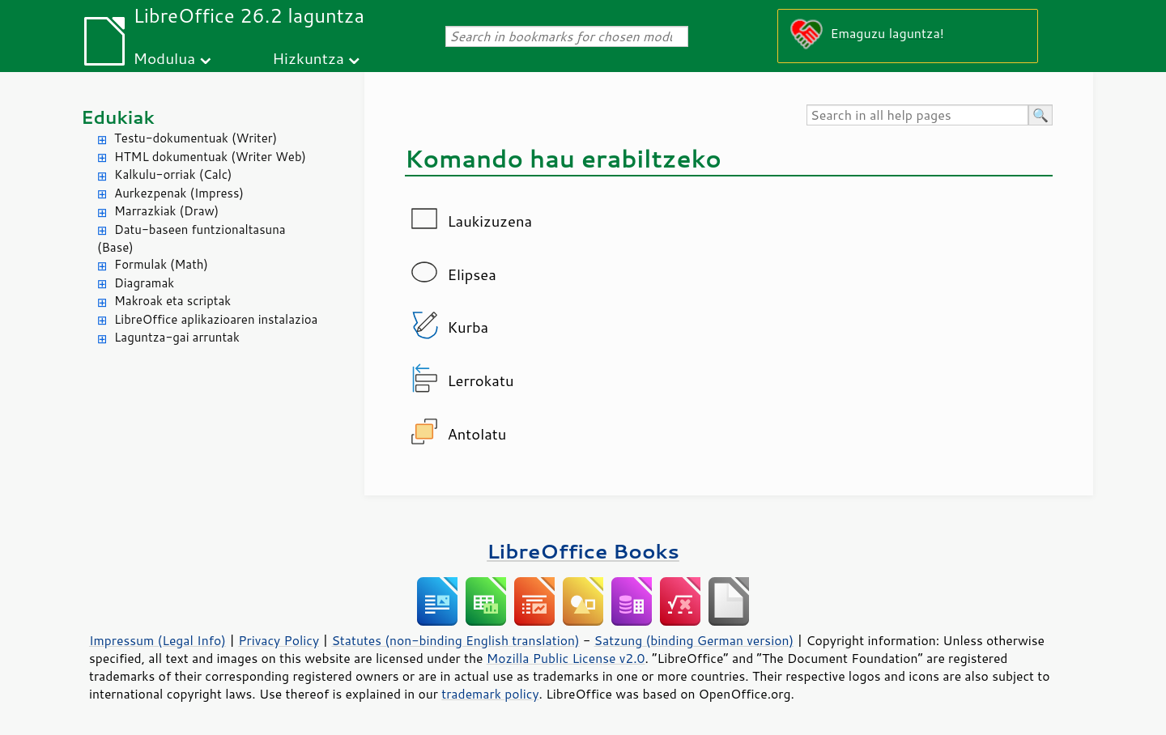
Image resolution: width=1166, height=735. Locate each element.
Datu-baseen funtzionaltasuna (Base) (191, 239)
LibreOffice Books (583, 551)
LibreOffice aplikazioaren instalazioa (215, 319)
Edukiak (118, 117)
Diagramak (144, 282)
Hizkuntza (308, 58)
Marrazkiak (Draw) (166, 210)
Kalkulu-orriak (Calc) (173, 174)
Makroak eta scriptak (172, 300)
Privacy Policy (278, 640)
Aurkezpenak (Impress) (179, 193)
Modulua (164, 58)
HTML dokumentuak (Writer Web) (210, 156)
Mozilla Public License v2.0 (566, 658)
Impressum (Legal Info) (157, 640)
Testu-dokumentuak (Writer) (195, 138)
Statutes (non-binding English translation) (455, 640)
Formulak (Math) (161, 264)
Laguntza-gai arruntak (177, 337)
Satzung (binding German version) (694, 640)
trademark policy (489, 694)
